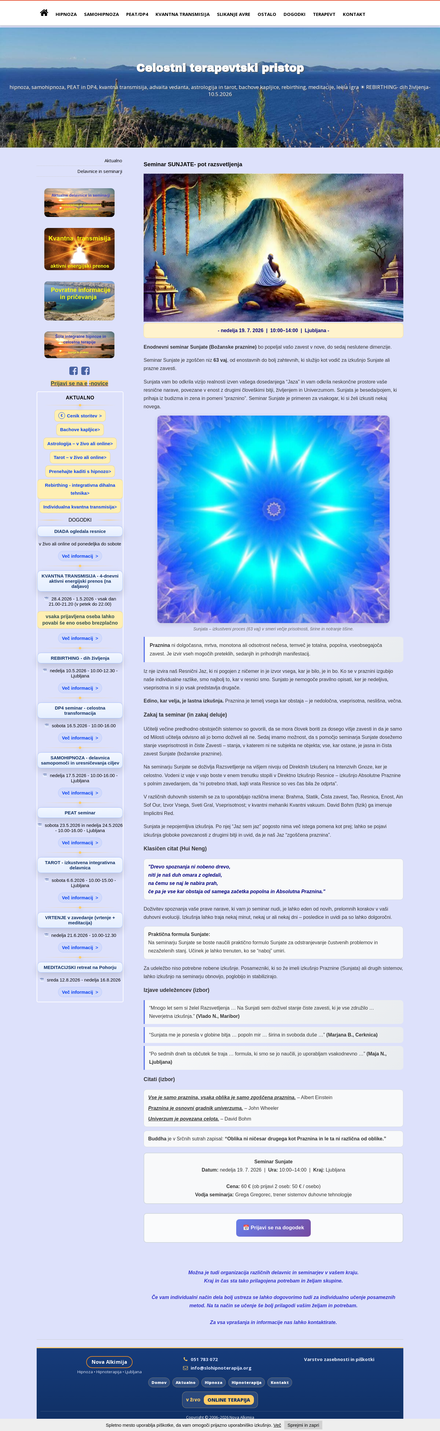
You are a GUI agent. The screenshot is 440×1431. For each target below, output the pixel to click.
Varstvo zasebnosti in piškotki (339, 1359)
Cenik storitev (77, 415)
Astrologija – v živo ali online (78, 443)
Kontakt (354, 14)
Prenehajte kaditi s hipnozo (78, 471)
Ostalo (267, 14)
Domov (159, 1382)
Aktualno (113, 160)
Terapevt (324, 14)
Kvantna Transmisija (183, 14)
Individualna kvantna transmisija (78, 506)
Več (277, 1425)
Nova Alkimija (109, 1362)
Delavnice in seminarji (99, 171)
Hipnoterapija (247, 1382)
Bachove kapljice (78, 429)
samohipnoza (101, 14)
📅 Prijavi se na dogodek (273, 1228)
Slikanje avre (233, 14)
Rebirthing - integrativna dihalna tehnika (80, 489)
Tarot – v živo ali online (79, 457)
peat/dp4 (137, 14)
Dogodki (295, 14)
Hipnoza (213, 1382)
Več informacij (77, 556)
